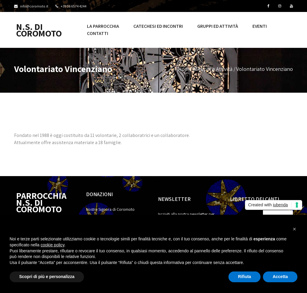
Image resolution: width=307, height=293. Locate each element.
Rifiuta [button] (244, 276)
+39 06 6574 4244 (73, 6)
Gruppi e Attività (213, 68)
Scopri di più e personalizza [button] (46, 276)
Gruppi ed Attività (217, 26)
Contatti (97, 33)
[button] (294, 229)
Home (185, 68)
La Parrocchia (103, 26)
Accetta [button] (280, 276)
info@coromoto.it (34, 6)
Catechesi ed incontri (158, 26)
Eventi (259, 26)
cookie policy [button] (52, 244)
